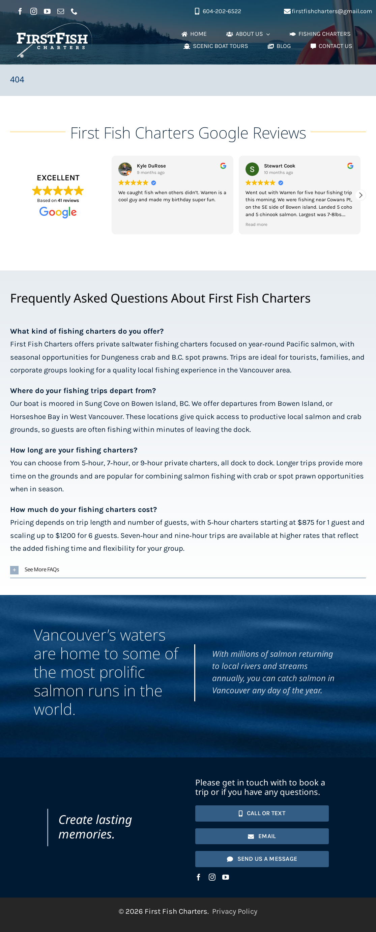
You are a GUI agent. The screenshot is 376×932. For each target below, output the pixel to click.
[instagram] (33, 11)
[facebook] (20, 11)
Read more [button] (256, 224)
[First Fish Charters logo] (54, 26)
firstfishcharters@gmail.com (332, 11)
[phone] (74, 11)
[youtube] (47, 11)
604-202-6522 (222, 11)
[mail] (60, 11)
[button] (360, 195)
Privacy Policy (234, 911)
